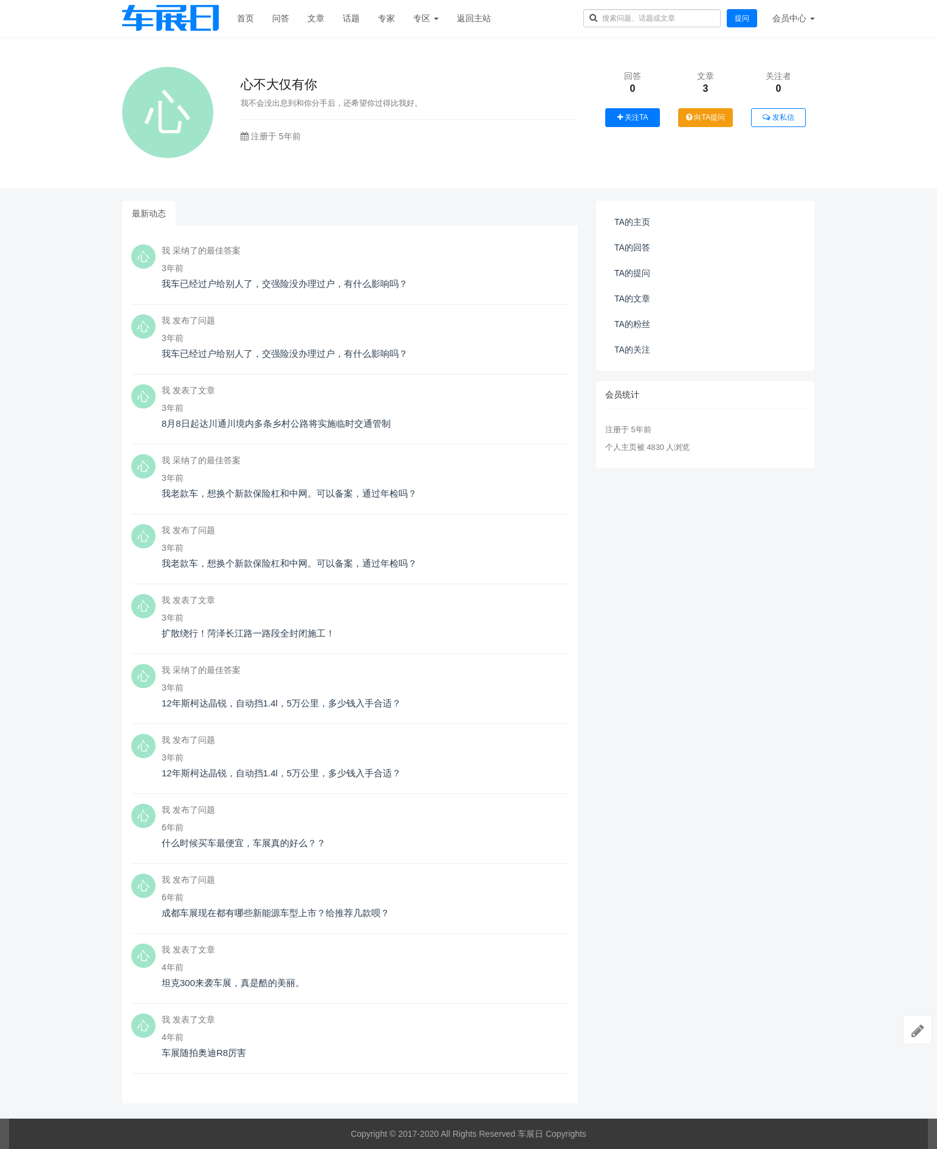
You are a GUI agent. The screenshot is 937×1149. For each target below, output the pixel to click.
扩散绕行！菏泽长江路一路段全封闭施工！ (248, 633)
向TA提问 (705, 117)
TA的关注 (632, 349)
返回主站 (474, 18)
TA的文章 (632, 298)
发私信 (778, 117)
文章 (315, 18)
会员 (793, 18)
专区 (426, 18)
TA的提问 (632, 273)
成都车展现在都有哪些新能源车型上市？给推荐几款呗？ (276, 913)
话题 (351, 18)
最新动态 (149, 213)
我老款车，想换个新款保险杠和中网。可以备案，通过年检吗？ (289, 493)
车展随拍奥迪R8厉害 (204, 1052)
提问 (742, 18)
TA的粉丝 (632, 324)
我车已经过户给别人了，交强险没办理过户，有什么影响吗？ (285, 283)
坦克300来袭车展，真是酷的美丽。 (233, 983)
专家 (386, 18)
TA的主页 (632, 222)
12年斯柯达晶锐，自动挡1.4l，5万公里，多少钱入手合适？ (281, 703)
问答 (280, 18)
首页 (245, 18)
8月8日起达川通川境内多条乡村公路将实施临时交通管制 (276, 423)
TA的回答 (632, 247)
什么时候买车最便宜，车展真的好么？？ (244, 843)
